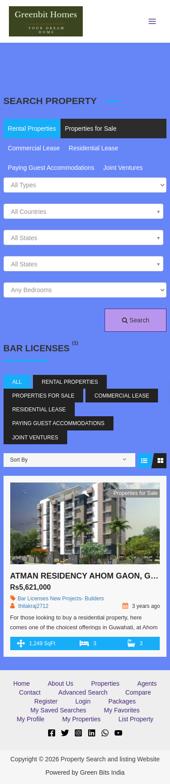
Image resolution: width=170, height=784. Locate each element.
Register (45, 701)
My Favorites (122, 710)
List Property (136, 719)
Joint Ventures (123, 167)
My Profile (30, 719)
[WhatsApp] (105, 733)
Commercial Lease (34, 148)
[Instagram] (78, 733)
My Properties (81, 719)
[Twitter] (65, 733)
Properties (105, 683)
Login (82, 701)
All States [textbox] (24, 237)
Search (135, 320)
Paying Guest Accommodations (51, 167)
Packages (121, 701)
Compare (138, 692)
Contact (29, 692)
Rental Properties (32, 128)
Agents (147, 683)
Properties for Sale (91, 128)
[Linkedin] (92, 733)
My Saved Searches (58, 710)
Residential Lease (93, 148)
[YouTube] (118, 733)
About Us (60, 683)
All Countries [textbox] (28, 211)
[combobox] (84, 211)
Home (21, 683)
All (17, 382)
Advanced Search (83, 692)
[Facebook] (52, 733)
